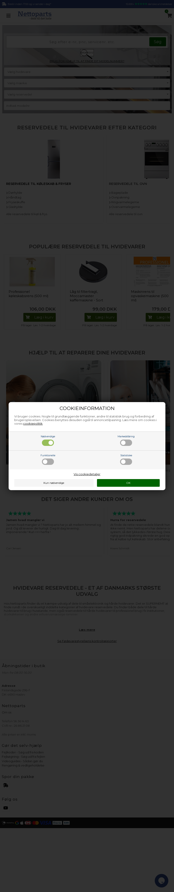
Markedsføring (126, 440)
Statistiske (126, 459)
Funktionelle (48, 459)
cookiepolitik (33, 423)
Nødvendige (48, 440)
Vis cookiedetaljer (87, 474)
